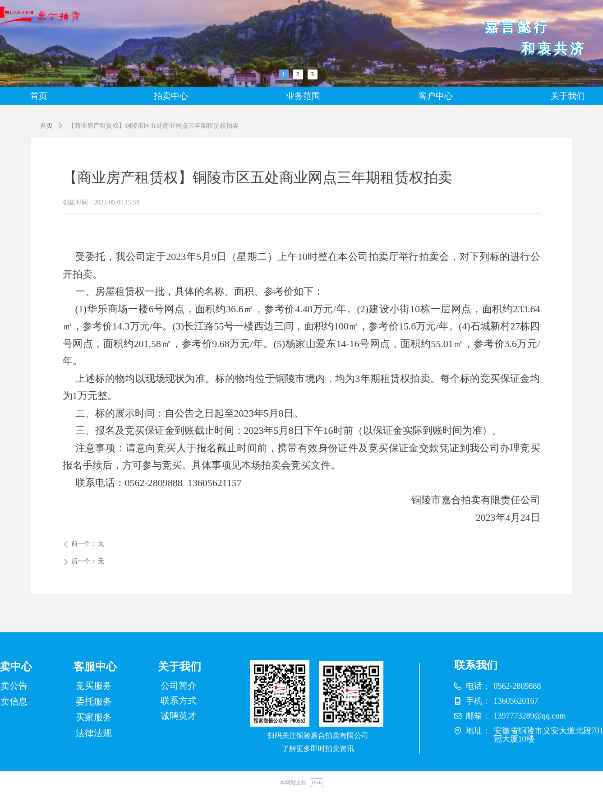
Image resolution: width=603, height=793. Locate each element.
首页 (46, 125)
